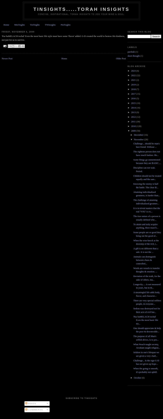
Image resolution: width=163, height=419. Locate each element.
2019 (133, 84)
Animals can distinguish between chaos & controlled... (144, 260)
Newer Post (7, 58)
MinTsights (19, 24)
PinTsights (66, 24)
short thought (134, 56)
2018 (133, 89)
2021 (133, 80)
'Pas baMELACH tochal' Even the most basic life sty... (145, 320)
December (139, 135)
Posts (30, 403)
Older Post (121, 58)
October (138, 377)
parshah (131, 51)
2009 (133, 130)
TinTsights (35, 24)
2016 (133, 98)
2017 (133, 93)
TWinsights (50, 24)
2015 (133, 103)
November (139, 139)
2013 (133, 112)
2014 (133, 107)
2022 (133, 75)
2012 (133, 117)
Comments (34, 409)
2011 (133, 121)
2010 (133, 126)
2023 (133, 70)
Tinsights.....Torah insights (81, 9)
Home (6, 24)
